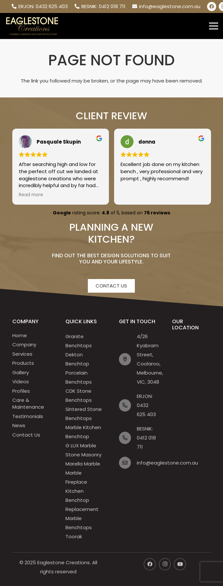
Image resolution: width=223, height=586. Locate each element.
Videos (20, 381)
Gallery (20, 372)
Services (22, 353)
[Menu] (213, 26)
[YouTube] (180, 564)
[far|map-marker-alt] (128, 359)
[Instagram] (165, 564)
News (18, 425)
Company (24, 344)
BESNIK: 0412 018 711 (146, 437)
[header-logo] (32, 26)
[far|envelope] (128, 463)
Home (19, 335)
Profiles (21, 391)
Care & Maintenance (28, 403)
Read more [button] (31, 195)
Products (23, 363)
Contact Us (26, 434)
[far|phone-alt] (128, 405)
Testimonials (27, 416)
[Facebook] (211, 6)
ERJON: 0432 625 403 (146, 405)
